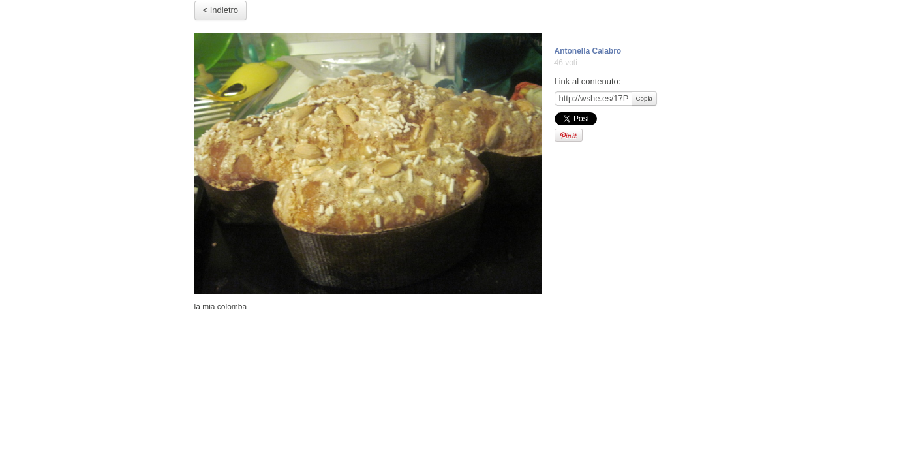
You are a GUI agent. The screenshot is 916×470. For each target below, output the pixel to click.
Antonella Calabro (588, 50)
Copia (644, 98)
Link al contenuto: (588, 81)
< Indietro (221, 10)
